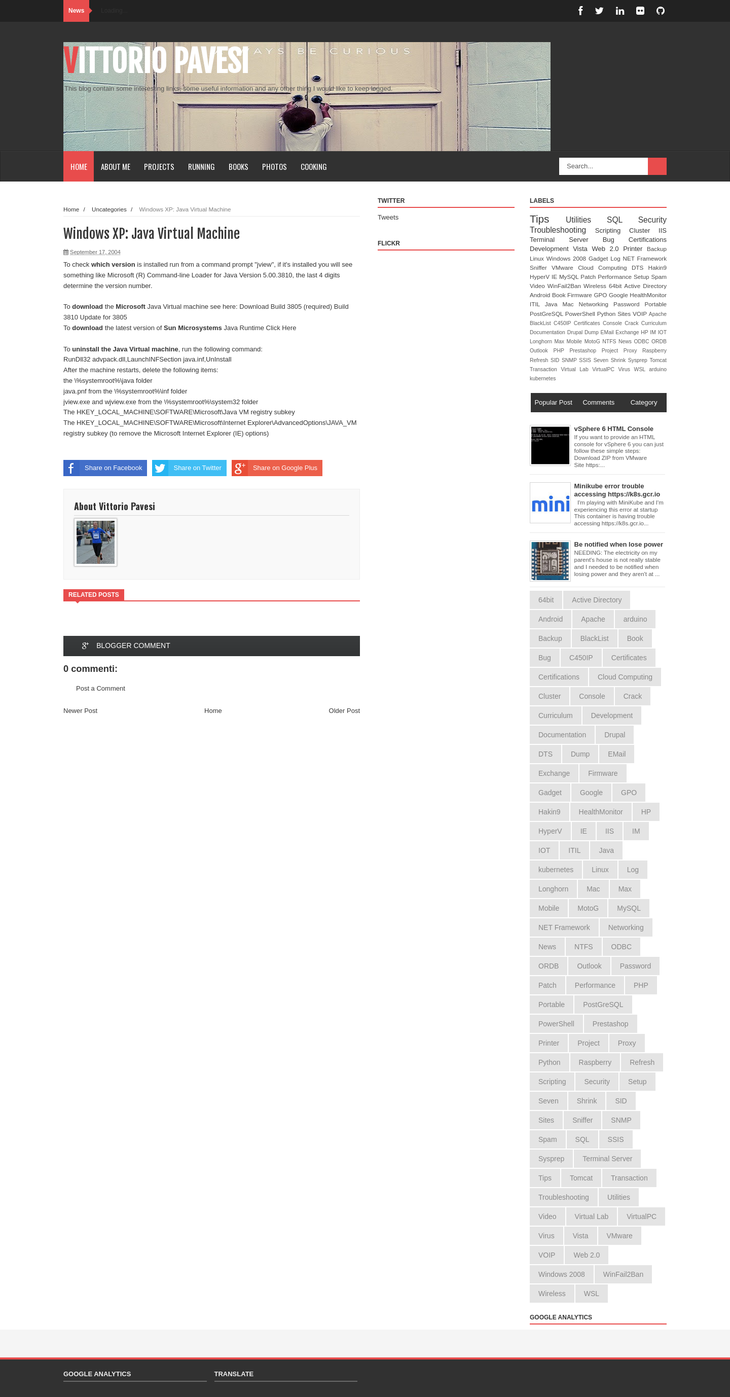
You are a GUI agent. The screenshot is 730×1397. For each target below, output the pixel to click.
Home (78, 166)
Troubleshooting (562, 230)
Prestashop (585, 350)
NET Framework (645, 258)
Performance (616, 276)
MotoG (594, 341)
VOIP (641, 313)
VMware (565, 267)
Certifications (648, 239)
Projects (159, 166)
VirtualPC (605, 369)
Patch (589, 276)
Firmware (580, 295)
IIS (663, 230)
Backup (657, 248)
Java (554, 304)
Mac (570, 304)
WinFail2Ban (565, 285)
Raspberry (654, 350)
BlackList (542, 323)
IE (555, 276)
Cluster (644, 230)
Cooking (314, 166)
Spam (659, 276)
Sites (625, 313)
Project (613, 350)
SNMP (570, 360)
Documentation (548, 332)
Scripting (612, 230)
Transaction (545, 369)
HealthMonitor (648, 295)
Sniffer (541, 267)
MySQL (569, 276)
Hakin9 (657, 267)
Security (652, 220)
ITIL (537, 304)
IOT (662, 332)
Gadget (599, 258)
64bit (616, 285)
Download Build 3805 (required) (285, 306)
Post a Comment (100, 688)
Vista (582, 249)
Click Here (281, 328)
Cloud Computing (605, 267)
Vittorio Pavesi (156, 61)
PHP (562, 350)
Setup (642, 276)
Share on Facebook (102, 468)
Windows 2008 (567, 258)
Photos (274, 166)
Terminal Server (566, 239)
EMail (608, 332)
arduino (658, 369)
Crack (633, 323)
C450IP (564, 323)
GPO (601, 295)
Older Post (344, 710)
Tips (548, 219)
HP (645, 332)
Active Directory (645, 285)
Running (201, 166)
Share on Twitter (186, 468)
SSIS (586, 360)
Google (619, 295)
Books (238, 166)
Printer (635, 249)
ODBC (642, 341)
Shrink (619, 360)
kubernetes (543, 378)
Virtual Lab (576, 369)
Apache (658, 314)
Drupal (576, 332)
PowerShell (581, 313)
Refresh (540, 360)
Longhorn (542, 341)
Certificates (588, 323)
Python (607, 313)
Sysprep (639, 360)
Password (628, 304)
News (626, 341)
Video (539, 285)
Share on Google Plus (274, 468)
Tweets (388, 217)
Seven (602, 360)
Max (560, 341)
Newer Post (80, 710)
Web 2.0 (607, 249)
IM (654, 332)
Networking (596, 304)
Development (551, 249)
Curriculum (654, 323)
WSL (641, 369)
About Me (115, 166)
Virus (626, 369)
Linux (538, 258)
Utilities (586, 220)
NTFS (610, 341)
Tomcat (658, 360)
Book (559, 295)
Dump (593, 332)
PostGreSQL (547, 313)
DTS (640, 267)
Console (614, 323)
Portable (655, 304)
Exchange (628, 332)
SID (556, 360)
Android (541, 295)
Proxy (633, 350)
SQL (622, 220)
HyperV (541, 276)
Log (616, 258)
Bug (616, 239)
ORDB (659, 341)
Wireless (596, 285)
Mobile (576, 341)
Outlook (542, 350)
